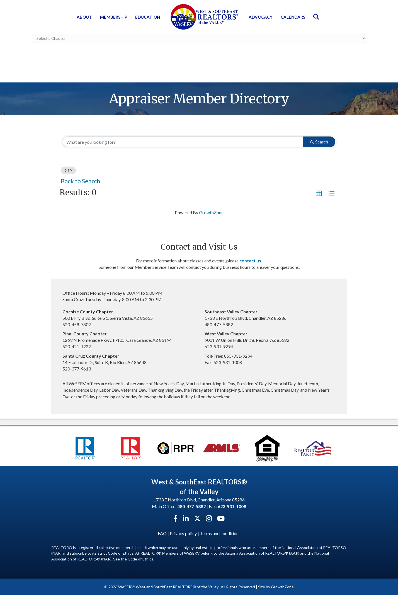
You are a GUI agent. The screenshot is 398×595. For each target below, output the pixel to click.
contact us (250, 260)
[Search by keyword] (183, 141)
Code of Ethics (140, 558)
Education (147, 16)
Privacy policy (183, 533)
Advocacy (261, 16)
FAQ (162, 533)
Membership (113, 16)
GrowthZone (211, 212)
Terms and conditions (220, 533)
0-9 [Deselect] (68, 170)
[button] (318, 193)
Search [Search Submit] (319, 141)
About (84, 16)
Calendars (293, 16)
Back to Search (80, 180)
